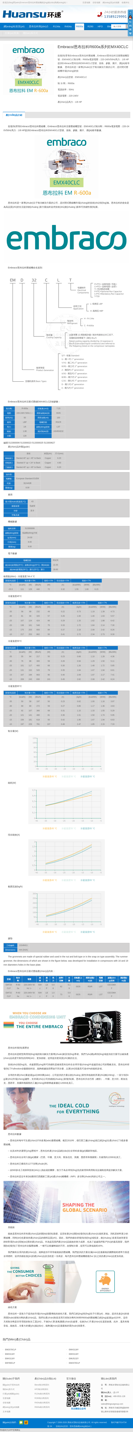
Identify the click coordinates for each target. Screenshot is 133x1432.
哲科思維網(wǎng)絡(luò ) (80, 1426)
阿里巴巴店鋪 (26, 1422)
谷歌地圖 (96, 2)
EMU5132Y (74, 1358)
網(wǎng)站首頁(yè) (14, 26)
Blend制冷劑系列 (42, 1385)
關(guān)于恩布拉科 (11, 1385)
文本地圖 (6, 1411)
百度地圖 (86, 2)
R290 (90, 26)
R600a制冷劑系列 (42, 1407)
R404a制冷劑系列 (42, 1403)
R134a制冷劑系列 (42, 1394)
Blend (110, 26)
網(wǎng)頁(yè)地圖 (111, 2)
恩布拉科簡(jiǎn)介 (39, 26)
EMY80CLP (10, 1363)
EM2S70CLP (10, 1350)
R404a (68, 26)
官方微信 (21, 1422)
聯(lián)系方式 (30, 33)
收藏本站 (125, 2)
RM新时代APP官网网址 (10, 1430)
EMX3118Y (74, 1350)
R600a (79, 26)
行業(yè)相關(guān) (11, 1394)
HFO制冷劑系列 (41, 1389)
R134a (56, 26)
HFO (100, 26)
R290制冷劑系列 (42, 1398)
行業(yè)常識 (12, 33)
